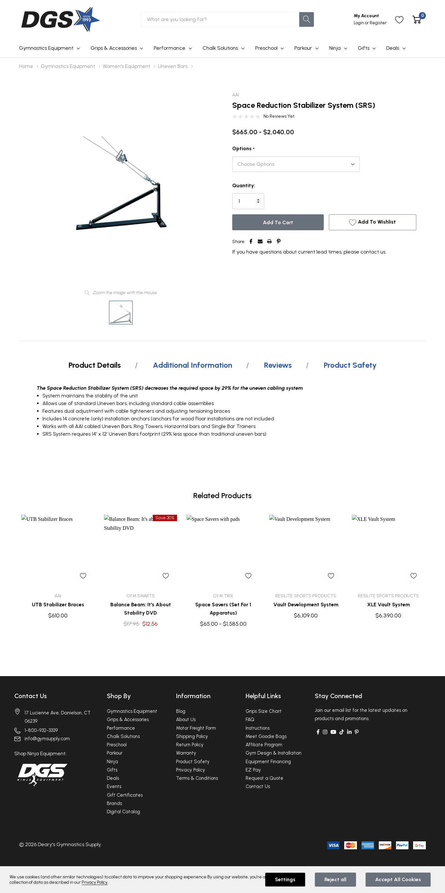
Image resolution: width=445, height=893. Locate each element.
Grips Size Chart (264, 711)
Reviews (278, 365)
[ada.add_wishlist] (82, 575)
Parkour (303, 48)
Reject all (335, 879)
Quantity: (243, 185)
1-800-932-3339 (41, 730)
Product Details (95, 365)
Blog (180, 711)
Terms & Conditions (197, 778)
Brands (114, 803)
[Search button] (306, 19)
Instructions (258, 728)
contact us (372, 252)
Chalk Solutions (220, 48)
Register (378, 23)
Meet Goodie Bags (266, 736)
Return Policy (190, 745)
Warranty (186, 753)
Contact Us (30, 696)
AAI (235, 95)
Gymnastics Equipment (46, 48)
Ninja (335, 48)
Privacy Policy (190, 770)
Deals (392, 48)
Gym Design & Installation (273, 753)
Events (114, 786)
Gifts (363, 48)
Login (359, 23)
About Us (186, 719)
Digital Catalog (123, 812)
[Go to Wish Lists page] (399, 19)
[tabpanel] (58, 566)
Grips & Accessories (114, 48)
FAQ (250, 719)
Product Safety (350, 365)
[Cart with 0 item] (416, 19)
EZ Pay (253, 770)
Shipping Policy (192, 736)
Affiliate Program (264, 745)
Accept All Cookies (398, 879)
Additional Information (192, 365)
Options (243, 148)
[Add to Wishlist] (372, 222)
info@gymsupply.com (47, 739)
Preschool (266, 48)
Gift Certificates (125, 795)
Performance (169, 48)
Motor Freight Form (196, 728)
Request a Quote (264, 778)
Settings (285, 879)
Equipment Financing (268, 761)
